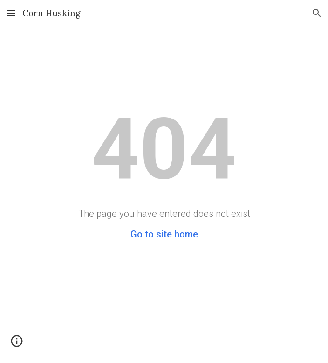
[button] (11, 13)
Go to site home (164, 234)
